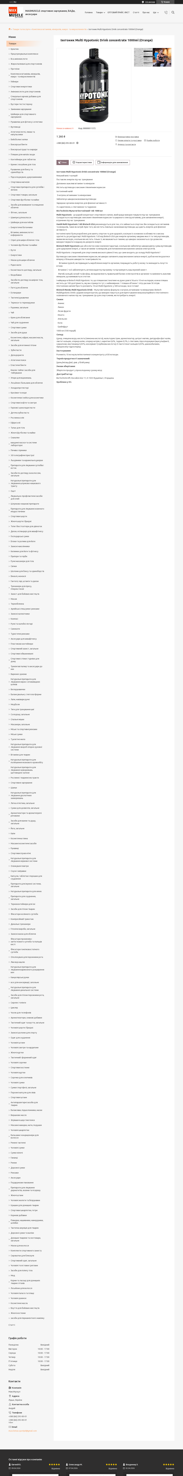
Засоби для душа (19, 332)
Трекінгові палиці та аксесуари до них (26, 667)
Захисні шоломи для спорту (24, 1033)
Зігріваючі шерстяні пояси (23, 1120)
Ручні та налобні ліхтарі (22, 624)
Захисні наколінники (20, 546)
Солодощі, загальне (20, 714)
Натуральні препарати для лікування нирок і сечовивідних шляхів (25, 682)
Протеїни (15, 69)
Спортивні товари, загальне (24, 195)
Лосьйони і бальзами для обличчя (27, 383)
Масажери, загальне (20, 724)
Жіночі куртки (17, 1052)
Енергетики (16, 255)
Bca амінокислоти (19, 59)
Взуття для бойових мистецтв (25, 1308)
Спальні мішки (17, 719)
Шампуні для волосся (21, 217)
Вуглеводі (15, 127)
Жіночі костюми (18, 1313)
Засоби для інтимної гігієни (23, 345)
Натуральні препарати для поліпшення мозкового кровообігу (27, 761)
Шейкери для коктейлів (22, 222)
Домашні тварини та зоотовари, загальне (26, 1239)
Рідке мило (16, 265)
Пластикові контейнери (22, 644)
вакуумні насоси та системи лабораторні (24, 443)
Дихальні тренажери (20, 924)
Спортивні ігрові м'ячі (21, 853)
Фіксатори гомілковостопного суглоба (25, 950)
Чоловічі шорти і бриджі (22, 1028)
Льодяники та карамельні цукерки (27, 460)
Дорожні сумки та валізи (22, 1233)
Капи (13, 833)
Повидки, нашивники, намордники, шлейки (27, 1221)
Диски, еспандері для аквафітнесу (27, 531)
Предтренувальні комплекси (24, 54)
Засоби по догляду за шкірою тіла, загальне (27, 281)
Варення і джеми (19, 674)
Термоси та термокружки (23, 303)
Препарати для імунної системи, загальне (26, 885)
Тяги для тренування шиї (22, 709)
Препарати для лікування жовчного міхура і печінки (27, 510)
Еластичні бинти (18, 365)
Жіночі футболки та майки (23, 433)
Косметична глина (19, 838)
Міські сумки (16, 734)
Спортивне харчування (21, 783)
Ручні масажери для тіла (22, 561)
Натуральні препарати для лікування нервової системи (24, 859)
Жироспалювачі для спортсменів (26, 64)
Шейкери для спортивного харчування (23, 115)
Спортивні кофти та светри (24, 403)
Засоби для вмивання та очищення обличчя (27, 206)
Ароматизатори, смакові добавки (26, 1018)
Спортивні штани (19, 1097)
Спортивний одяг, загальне (24, 1260)
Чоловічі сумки (17, 1082)
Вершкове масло (19, 1115)
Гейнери (14, 81)
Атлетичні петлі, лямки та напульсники (23, 133)
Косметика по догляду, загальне (26, 270)
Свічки (14, 566)
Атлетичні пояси (18, 360)
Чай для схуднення (20, 322)
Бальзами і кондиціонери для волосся (25, 1136)
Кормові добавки (19, 1215)
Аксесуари (15, 1178)
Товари (99, 12)
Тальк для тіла (18, 428)
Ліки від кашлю (18, 962)
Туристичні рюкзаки (20, 634)
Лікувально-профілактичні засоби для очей (26, 497)
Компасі (14, 619)
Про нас (146, 12)
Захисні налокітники (20, 614)
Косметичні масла (19, 1303)
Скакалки (15, 437)
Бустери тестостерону (21, 104)
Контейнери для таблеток (23, 159)
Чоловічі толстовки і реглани (24, 1265)
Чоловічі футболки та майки (24, 245)
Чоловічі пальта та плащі (22, 1293)
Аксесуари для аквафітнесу (24, 639)
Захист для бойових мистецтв (25, 594)
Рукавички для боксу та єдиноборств (22, 170)
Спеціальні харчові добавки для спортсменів (26, 97)
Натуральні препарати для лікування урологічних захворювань (23, 795)
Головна (89, 12)
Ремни (14, 1163)
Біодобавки (16, 275)
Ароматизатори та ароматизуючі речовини (26, 814)
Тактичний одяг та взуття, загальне (27, 1023)
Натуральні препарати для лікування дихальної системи (25, 988)
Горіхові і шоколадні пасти (23, 408)
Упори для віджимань (21, 378)
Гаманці (14, 1158)
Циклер (14, 1008)
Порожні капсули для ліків (23, 1092)
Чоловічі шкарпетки (20, 1130)
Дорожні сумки (18, 1168)
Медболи (15, 704)
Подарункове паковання (22, 1182)
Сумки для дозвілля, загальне (25, 808)
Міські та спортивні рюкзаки (24, 729)
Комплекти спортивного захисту (26, 1250)
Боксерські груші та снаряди (24, 149)
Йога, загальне (17, 828)
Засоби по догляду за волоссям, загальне (26, 474)
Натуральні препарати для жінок (26, 891)
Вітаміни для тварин (20, 755)
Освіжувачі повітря (20, 866)
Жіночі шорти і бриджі (21, 521)
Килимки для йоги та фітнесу (24, 551)
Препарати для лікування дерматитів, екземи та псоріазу (25, 1188)
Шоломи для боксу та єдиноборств (27, 571)
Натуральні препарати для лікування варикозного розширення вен (27, 970)
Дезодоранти (17, 355)
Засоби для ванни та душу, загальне (23, 822)
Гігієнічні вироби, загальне (23, 929)
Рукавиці (15, 848)
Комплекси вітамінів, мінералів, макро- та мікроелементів (59, 29)
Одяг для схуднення (20, 1038)
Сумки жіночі (17, 1153)
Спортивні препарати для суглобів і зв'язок (27, 188)
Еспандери (16, 293)
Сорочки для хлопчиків (21, 1077)
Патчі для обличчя (19, 288)
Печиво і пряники (19, 450)
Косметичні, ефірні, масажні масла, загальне (27, 338)
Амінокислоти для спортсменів (25, 91)
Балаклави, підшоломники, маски (26, 1110)
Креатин (15, 49)
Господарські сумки (20, 536)
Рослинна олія (17, 418)
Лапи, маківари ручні (20, 699)
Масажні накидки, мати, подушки (26, 1125)
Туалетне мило (18, 739)
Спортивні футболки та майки (25, 200)
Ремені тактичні (18, 1143)
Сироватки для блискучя (22, 1255)
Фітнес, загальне (19, 212)
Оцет (13, 491)
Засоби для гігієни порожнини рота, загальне (27, 996)
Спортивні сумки (18, 327)
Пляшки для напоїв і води (23, 154)
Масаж (14, 599)
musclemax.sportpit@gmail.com (23, 1431)
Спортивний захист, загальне (24, 649)
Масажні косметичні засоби (23, 843)
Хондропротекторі (20, 388)
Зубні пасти (16, 350)
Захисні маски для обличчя (23, 934)
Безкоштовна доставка (128, 137)
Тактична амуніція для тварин (25, 1228)
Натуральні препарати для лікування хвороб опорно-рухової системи (26, 747)
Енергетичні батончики (21, 227)
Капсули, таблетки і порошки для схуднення (26, 877)
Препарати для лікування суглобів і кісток (27, 466)
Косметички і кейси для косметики (27, 398)
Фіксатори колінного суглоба (24, 914)
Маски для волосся (20, 1245)
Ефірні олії (15, 423)
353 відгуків (150, 2)
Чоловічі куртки (18, 1072)
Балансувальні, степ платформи (26, 694)
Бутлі (13, 250)
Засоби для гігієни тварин (23, 909)
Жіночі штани (17, 1195)
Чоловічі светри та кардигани (24, 1047)
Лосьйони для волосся (21, 1288)
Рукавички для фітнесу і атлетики (26, 122)
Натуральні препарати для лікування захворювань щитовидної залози (23, 770)
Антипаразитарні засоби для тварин (24, 1103)
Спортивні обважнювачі (22, 654)
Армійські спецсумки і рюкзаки (25, 609)
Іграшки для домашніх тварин (25, 1205)
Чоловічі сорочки (18, 1062)
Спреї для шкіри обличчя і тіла (25, 240)
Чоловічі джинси (18, 1298)
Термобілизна (17, 604)
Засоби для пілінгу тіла (21, 1270)
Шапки (14, 788)
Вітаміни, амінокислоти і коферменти (22, 233)
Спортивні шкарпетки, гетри (24, 1210)
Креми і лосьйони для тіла (23, 164)
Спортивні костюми (20, 1067)
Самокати (15, 629)
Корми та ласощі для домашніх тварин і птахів (25, 1281)
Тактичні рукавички (20, 298)
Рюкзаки (15, 1173)
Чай (12, 312)
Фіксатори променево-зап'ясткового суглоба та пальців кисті (26, 942)
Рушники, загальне (19, 307)
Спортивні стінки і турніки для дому (25, 660)
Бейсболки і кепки (19, 139)
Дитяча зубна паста (20, 413)
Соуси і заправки (18, 871)
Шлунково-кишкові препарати (25, 504)
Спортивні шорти (19, 516)
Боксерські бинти (19, 144)
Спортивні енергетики (21, 86)
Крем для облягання (20, 317)
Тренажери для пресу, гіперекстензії (21, 587)
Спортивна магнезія (20, 182)
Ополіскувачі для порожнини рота (27, 957)
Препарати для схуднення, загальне (23, 897)
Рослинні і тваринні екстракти (25, 778)
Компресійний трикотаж (22, 919)
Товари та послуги (21, 29)
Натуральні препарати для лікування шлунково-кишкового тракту (26, 483)
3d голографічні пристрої (22, 455)
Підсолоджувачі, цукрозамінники (26, 177)
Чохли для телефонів (21, 1013)
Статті (136, 12)
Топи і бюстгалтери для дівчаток (26, 526)
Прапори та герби (19, 556)
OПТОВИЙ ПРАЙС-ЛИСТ (119, 12)
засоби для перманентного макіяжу (27, 1318)
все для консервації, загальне (25, 982)
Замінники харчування (21, 109)
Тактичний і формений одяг (24, 1057)
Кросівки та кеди (19, 393)
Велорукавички (18, 689)
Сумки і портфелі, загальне (23, 1087)
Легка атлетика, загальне (23, 803)
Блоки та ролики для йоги (23, 541)
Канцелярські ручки (20, 977)
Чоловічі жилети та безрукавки (25, 1200)
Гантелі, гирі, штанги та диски (25, 581)
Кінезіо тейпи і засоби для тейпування (23, 371)
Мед (13, 1275)
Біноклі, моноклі (18, 576)
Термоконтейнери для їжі (23, 904)
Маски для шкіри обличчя (23, 260)
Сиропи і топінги (18, 1003)
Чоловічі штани (18, 1043)
